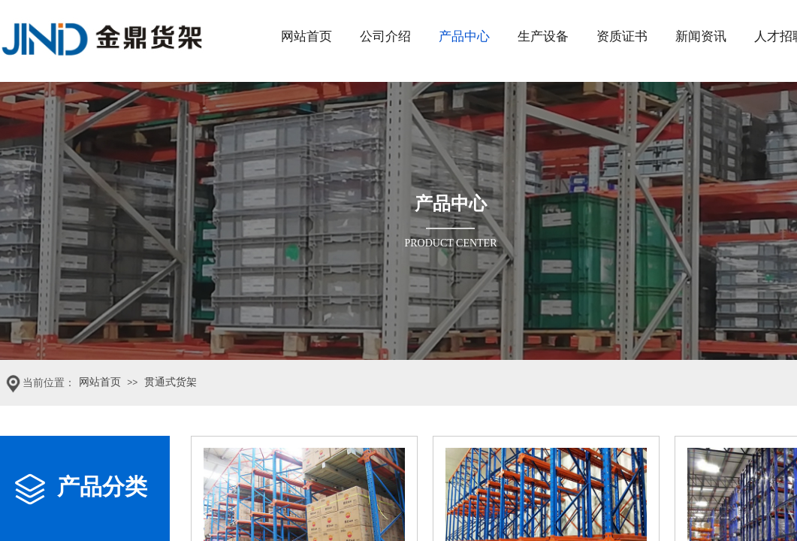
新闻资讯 (700, 36)
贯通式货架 (170, 382)
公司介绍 (385, 36)
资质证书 (622, 36)
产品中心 (464, 36)
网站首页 (306, 36)
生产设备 (543, 36)
